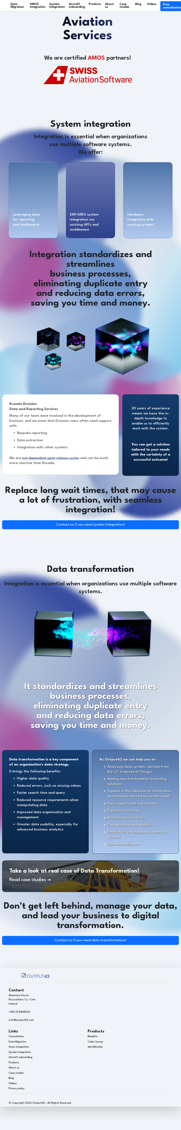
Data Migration (17, 5)
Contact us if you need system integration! (90, 524)
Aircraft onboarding (77, 5)
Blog (138, 4)
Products (95, 4)
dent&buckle (95, 1047)
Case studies (124, 5)
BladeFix (92, 1036)
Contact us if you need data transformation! (90, 940)
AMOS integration (37, 5)
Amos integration (19, 1047)
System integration (57, 5)
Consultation (16, 1036)
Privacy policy (16, 1088)
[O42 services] (33, 185)
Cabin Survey (95, 1042)
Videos (151, 4)
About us (109, 5)
